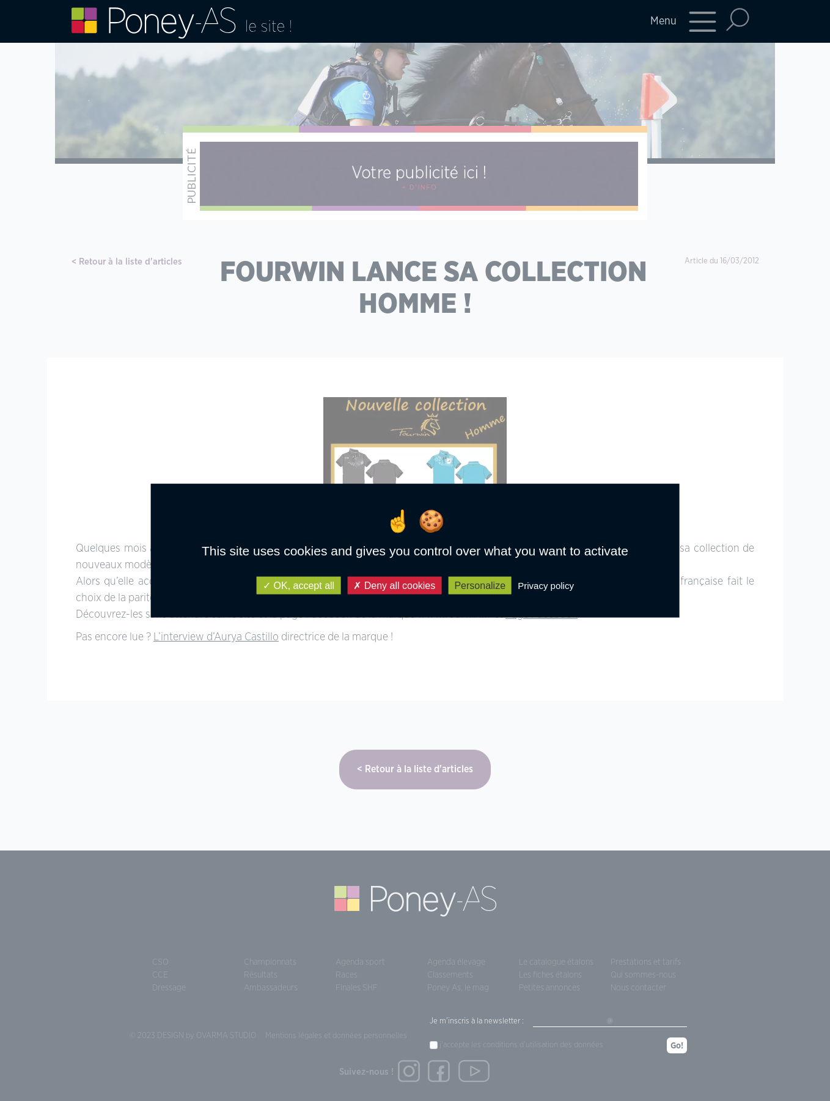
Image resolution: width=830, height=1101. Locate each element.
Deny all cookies (394, 585)
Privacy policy (546, 585)
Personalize (479, 585)
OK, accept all (298, 585)
